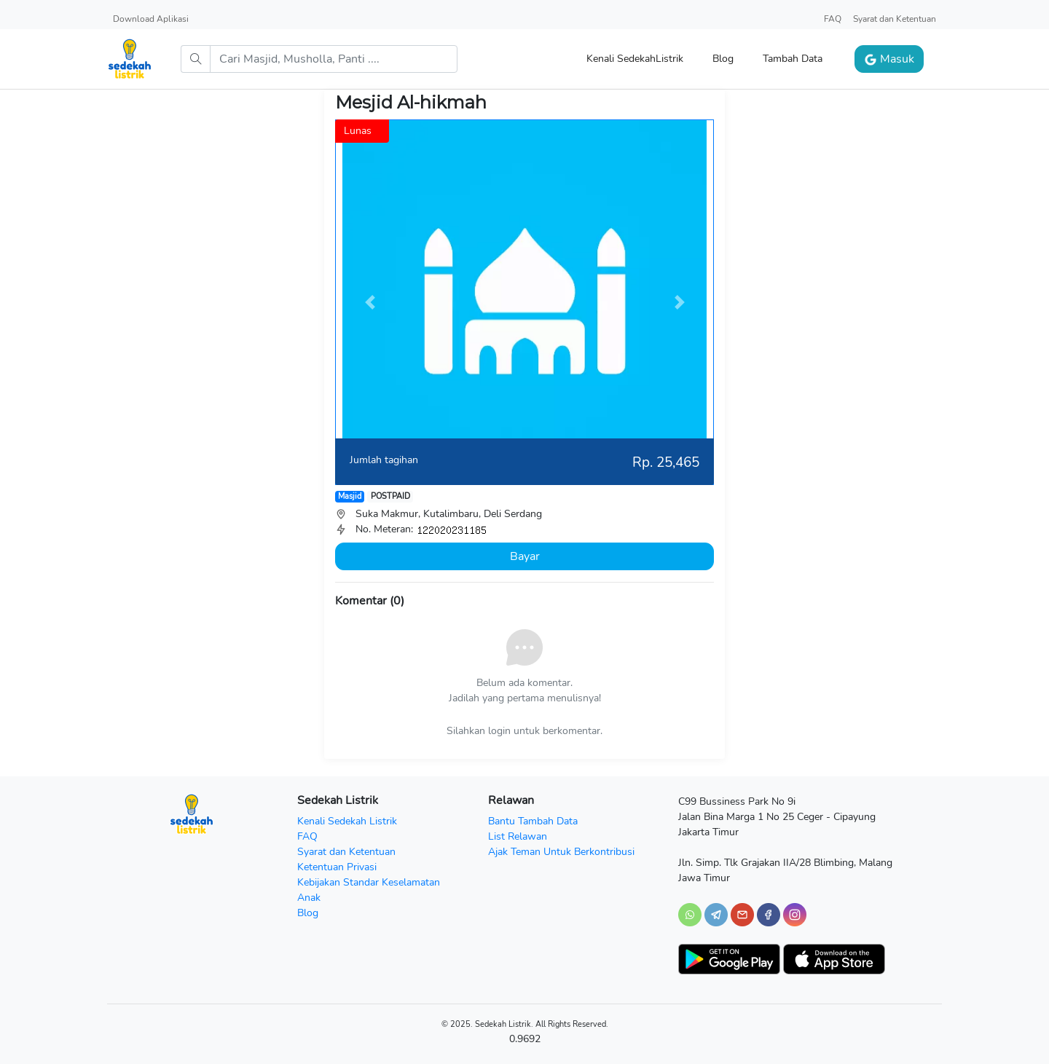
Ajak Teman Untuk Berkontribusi (561, 852)
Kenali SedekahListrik (634, 59)
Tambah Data (792, 59)
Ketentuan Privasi (337, 867)
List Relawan (517, 836)
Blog (723, 59)
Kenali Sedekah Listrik (347, 821)
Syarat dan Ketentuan (894, 19)
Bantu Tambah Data (533, 821)
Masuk (889, 59)
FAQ (832, 19)
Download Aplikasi (151, 19)
